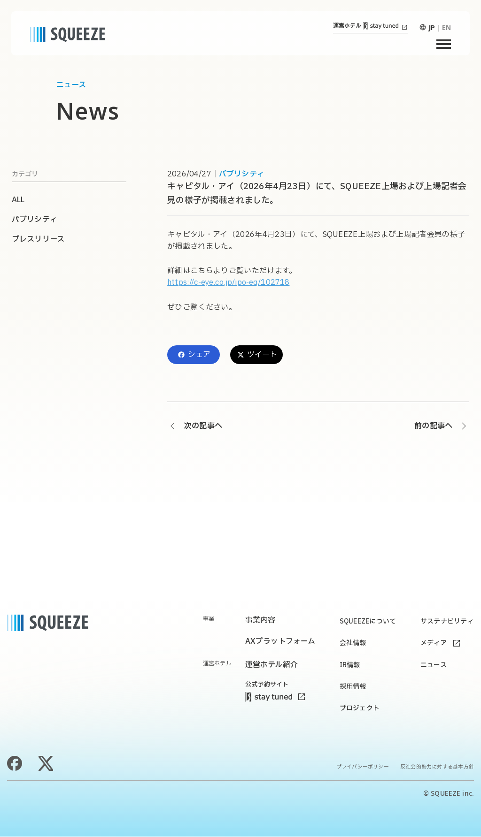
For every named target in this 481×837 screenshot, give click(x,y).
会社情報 (352, 643)
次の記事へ (203, 426)
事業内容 (260, 620)
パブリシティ (241, 174)
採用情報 (352, 687)
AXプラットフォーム (280, 641)
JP (431, 27)
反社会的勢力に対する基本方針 (437, 767)
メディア (433, 643)
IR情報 (349, 665)
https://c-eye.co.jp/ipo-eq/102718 (228, 282)
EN (446, 27)
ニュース (433, 665)
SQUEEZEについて (367, 621)
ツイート (257, 354)
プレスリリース (38, 239)
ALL (18, 199)
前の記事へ (433, 426)
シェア (193, 354)
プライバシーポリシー (362, 767)
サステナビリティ (447, 621)
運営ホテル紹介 (271, 664)
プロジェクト (359, 709)
